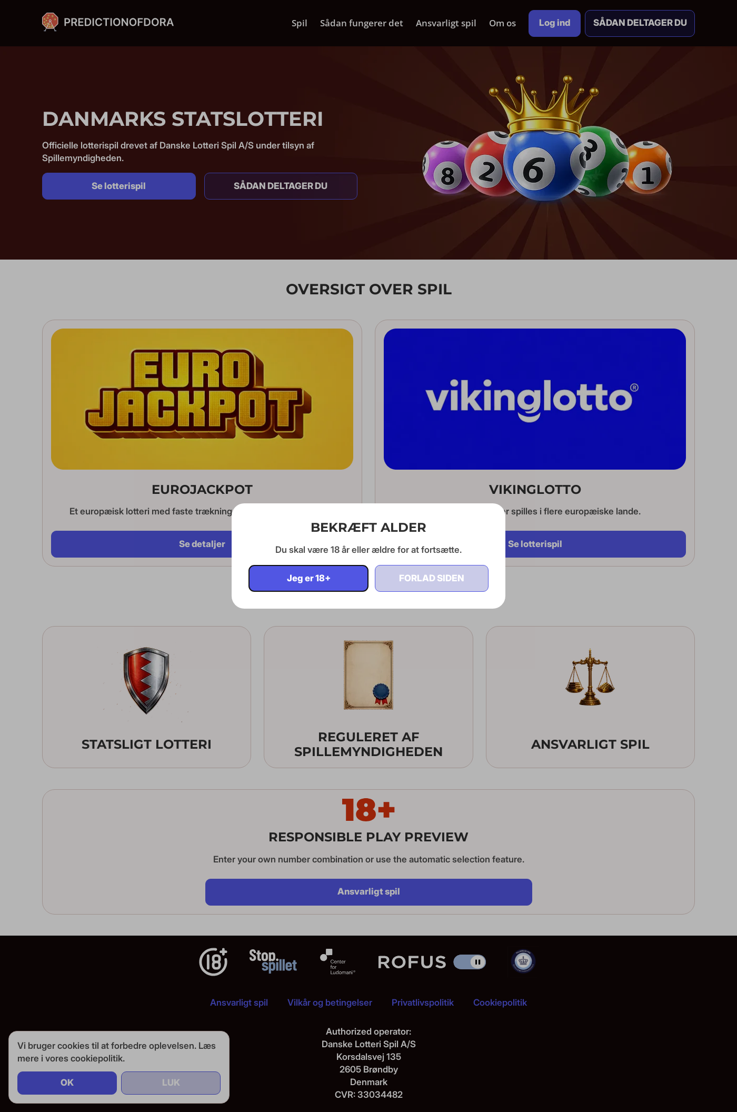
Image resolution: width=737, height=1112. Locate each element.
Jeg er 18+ (309, 578)
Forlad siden (431, 578)
